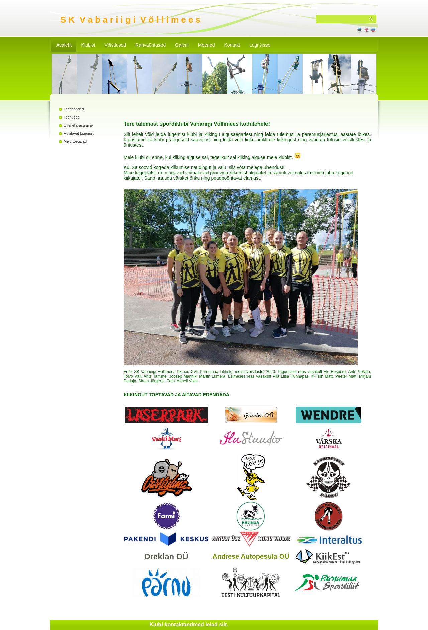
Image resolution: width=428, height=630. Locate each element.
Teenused (72, 117)
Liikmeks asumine (78, 125)
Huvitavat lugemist (79, 133)
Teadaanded (74, 109)
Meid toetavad (75, 141)
